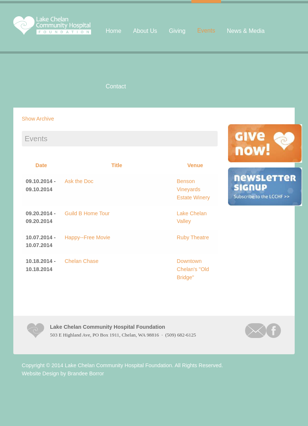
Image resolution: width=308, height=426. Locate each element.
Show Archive (38, 119)
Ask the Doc (79, 181)
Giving (177, 31)
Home (113, 31)
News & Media (246, 31)
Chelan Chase (81, 261)
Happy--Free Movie (87, 237)
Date (41, 165)
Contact (116, 86)
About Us (145, 31)
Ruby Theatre (193, 237)
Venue (195, 165)
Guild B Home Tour (87, 213)
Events (206, 30)
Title (116, 165)
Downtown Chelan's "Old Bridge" (193, 269)
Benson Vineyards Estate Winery (193, 189)
